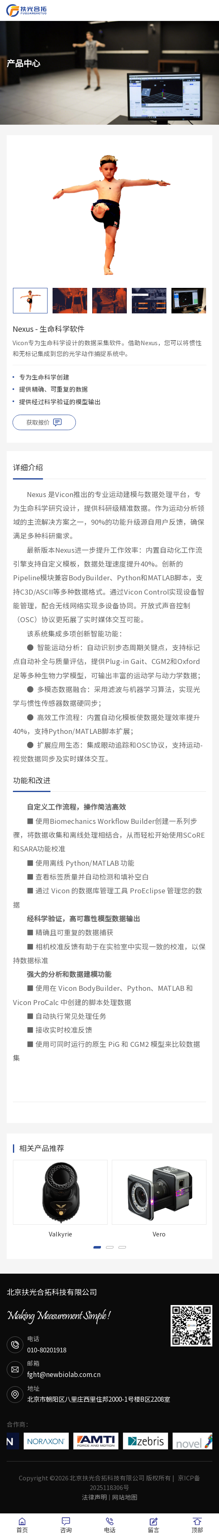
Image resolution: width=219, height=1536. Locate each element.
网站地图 (124, 1496)
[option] (109, 212)
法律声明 (94, 1496)
